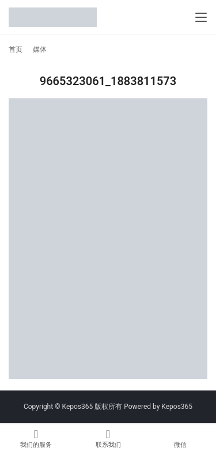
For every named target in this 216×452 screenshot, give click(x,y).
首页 (15, 49)
